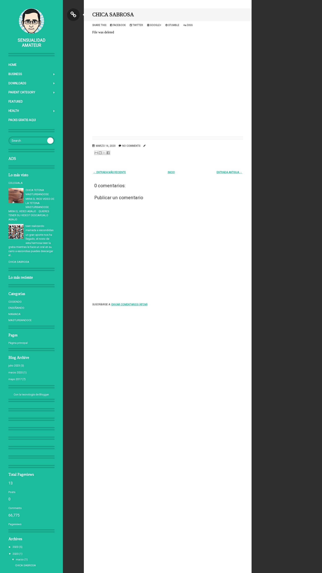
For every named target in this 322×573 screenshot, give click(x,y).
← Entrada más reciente (109, 172)
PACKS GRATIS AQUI (22, 120)
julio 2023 (14, 365)
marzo (20, 559)
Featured (15, 101)
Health (13, 111)
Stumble (172, 25)
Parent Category (21, 92)
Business (15, 74)
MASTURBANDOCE (20, 320)
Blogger (44, 394)
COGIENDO (15, 301)
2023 (15, 546)
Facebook (118, 25)
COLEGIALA (15, 182)
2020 (15, 553)
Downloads (17, 83)
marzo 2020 (15, 372)
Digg (188, 25)
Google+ (154, 25)
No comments (131, 145)
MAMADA (14, 314)
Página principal (18, 342)
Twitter (136, 25)
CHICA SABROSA (18, 261)
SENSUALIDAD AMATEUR (31, 43)
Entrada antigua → (229, 172)
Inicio (171, 172)
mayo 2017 (15, 379)
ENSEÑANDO (16, 307)
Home (12, 65)
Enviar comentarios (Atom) (129, 304)
